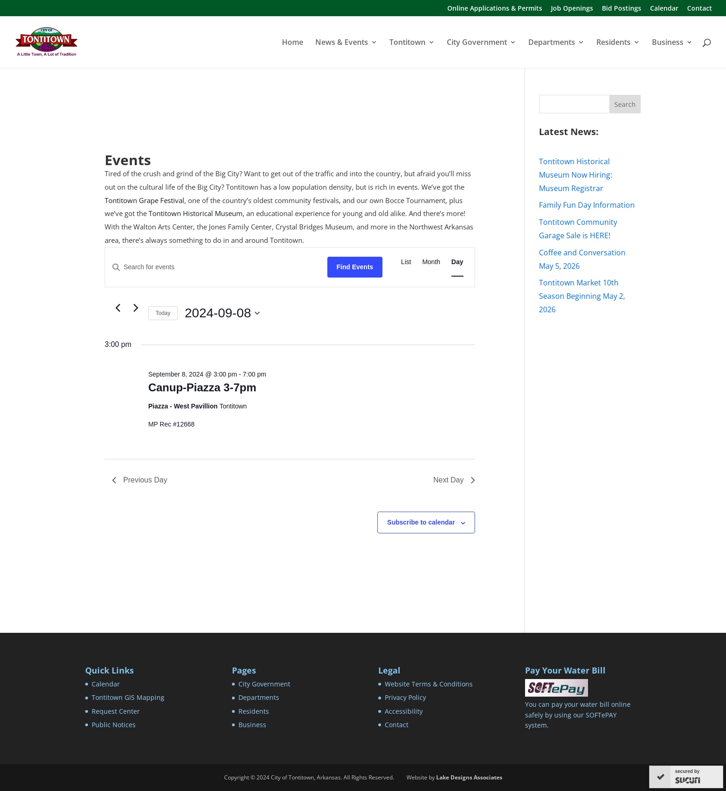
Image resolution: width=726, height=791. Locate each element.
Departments (551, 43)
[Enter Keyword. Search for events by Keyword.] (216, 267)
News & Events (341, 43)
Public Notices (114, 724)
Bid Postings (621, 8)
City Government (477, 43)
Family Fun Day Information (587, 205)
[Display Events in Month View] (431, 262)
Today (163, 313)
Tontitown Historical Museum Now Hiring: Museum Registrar (575, 174)
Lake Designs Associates (469, 777)
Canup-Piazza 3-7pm (202, 387)
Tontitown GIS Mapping (128, 697)
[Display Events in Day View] (457, 262)
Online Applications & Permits (494, 8)
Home (292, 43)
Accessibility (404, 711)
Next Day (454, 480)
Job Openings (572, 8)
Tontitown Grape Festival (144, 200)
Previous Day (139, 480)
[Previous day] (117, 307)
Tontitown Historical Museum (196, 213)
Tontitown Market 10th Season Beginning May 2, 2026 (582, 296)
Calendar (664, 8)
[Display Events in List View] (406, 262)
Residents (613, 43)
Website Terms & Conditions (429, 684)
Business (667, 43)
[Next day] (135, 307)
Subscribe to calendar (421, 522)
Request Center (116, 711)
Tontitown (407, 43)
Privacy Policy (405, 697)
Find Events (355, 267)
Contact (699, 8)
